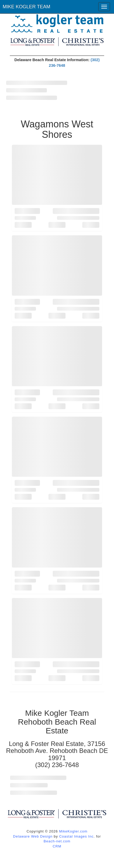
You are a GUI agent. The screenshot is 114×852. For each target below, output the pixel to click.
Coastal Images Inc (76, 836)
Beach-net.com (57, 841)
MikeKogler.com (73, 831)
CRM (57, 846)
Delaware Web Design (32, 836)
